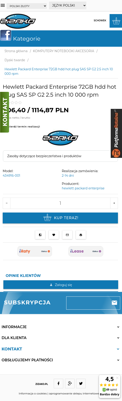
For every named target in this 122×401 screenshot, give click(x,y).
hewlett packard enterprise (83, 188)
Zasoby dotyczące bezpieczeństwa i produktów (44, 156)
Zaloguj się (60, 285)
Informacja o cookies (33, 393)
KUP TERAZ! (60, 218)
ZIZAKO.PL (41, 384)
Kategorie (22, 38)
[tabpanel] (60, 285)
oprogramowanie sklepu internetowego (76, 393)
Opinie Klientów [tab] (23, 276)
